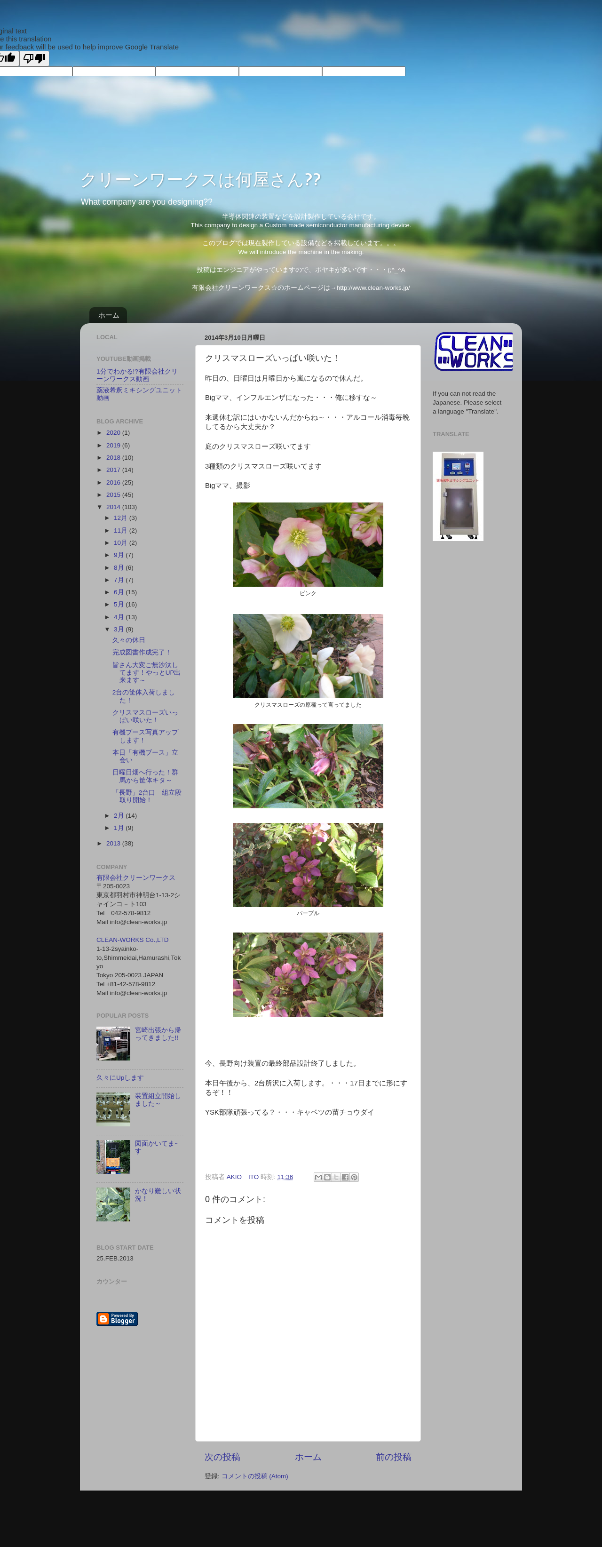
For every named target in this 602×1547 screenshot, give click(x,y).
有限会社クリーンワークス (135, 877)
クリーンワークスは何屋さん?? (200, 179)
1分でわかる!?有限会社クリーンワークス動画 (137, 375)
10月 (121, 542)
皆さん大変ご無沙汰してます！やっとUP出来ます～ (146, 673)
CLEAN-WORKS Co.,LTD (132, 939)
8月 (120, 567)
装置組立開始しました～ (158, 1099)
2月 (120, 815)
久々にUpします (120, 1077)
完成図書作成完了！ (142, 652)
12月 (121, 517)
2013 (114, 843)
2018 (114, 457)
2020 (114, 432)
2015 (114, 494)
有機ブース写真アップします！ (145, 736)
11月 (121, 530)
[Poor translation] (34, 58)
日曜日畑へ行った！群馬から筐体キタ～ (145, 776)
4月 (120, 617)
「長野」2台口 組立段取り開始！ (147, 796)
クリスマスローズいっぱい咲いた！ (145, 716)
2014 (114, 506)
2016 (114, 482)
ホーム (108, 315)
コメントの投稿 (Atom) (255, 1476)
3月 (120, 629)
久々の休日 (128, 640)
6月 (120, 592)
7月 (120, 579)
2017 (114, 469)
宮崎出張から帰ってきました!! (158, 1034)
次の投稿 (222, 1457)
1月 (120, 827)
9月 (120, 554)
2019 (114, 445)
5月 (120, 604)
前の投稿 (394, 1457)
